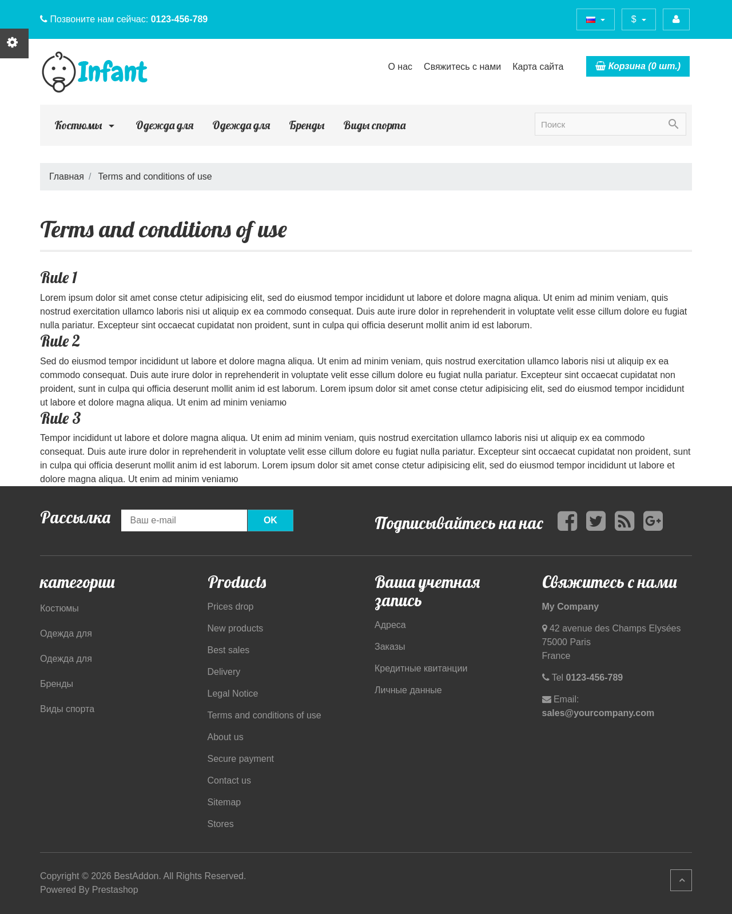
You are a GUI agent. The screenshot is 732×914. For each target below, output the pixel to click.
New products (236, 628)
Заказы (390, 646)
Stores (221, 824)
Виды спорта (374, 125)
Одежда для (164, 125)
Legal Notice (233, 693)
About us (226, 737)
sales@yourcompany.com (598, 713)
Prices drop (231, 606)
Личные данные (408, 690)
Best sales (229, 650)
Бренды (306, 125)
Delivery (224, 672)
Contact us (229, 780)
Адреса (390, 625)
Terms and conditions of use (264, 715)
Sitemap (224, 802)
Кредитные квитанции (421, 668)
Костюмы (85, 125)
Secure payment (241, 759)
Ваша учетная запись (427, 590)
